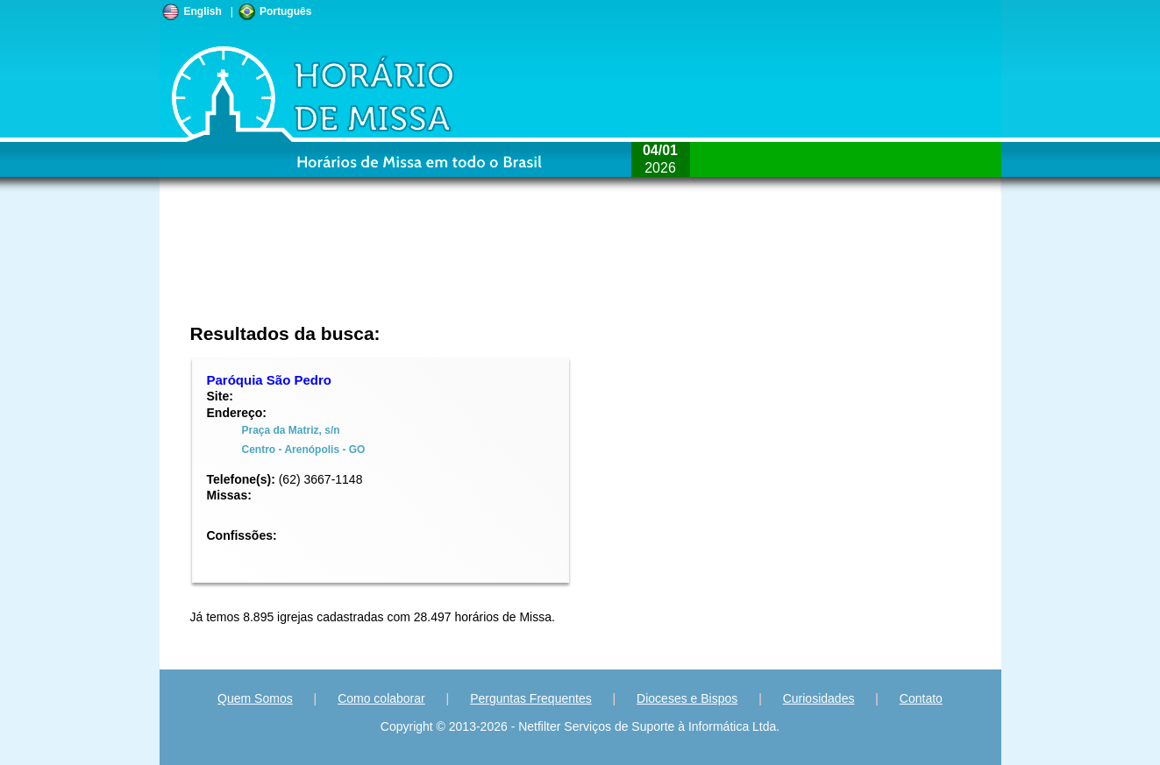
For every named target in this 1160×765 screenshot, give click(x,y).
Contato (921, 698)
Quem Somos (255, 698)
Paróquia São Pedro (269, 379)
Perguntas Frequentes (531, 698)
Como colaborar (381, 698)
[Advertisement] (463, 267)
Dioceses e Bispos (687, 698)
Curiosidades (819, 698)
